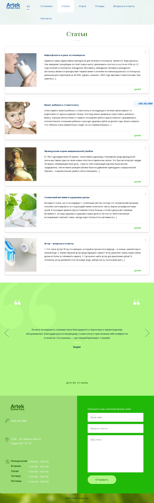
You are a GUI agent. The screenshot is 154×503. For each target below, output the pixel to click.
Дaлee (137, 89)
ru (28, 9)
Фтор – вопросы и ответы (59, 243)
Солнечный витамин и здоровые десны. (67, 197)
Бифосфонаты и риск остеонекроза (64, 55)
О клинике (46, 6)
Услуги (82, 6)
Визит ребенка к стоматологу (61, 104)
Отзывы (99, 6)
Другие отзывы (77, 382)
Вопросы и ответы (123, 6)
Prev (6, 333)
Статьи (65, 6)
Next (147, 333)
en (28, 6)
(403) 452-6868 (144, 104)
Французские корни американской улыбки (68, 151)
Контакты (46, 18)
